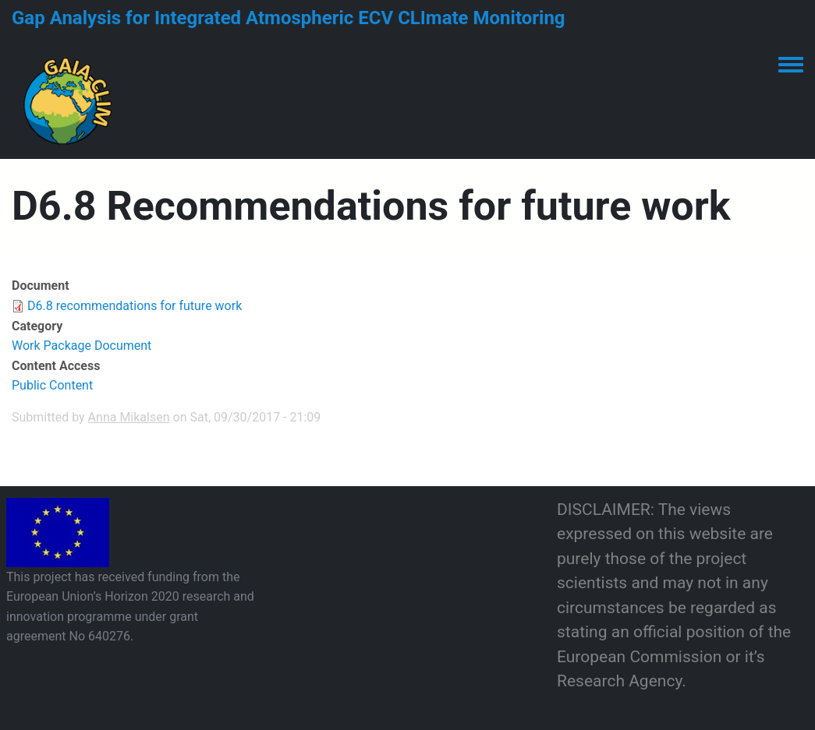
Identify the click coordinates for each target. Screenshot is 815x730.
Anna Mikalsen (129, 417)
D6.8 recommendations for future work (134, 305)
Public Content (52, 385)
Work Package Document (81, 345)
